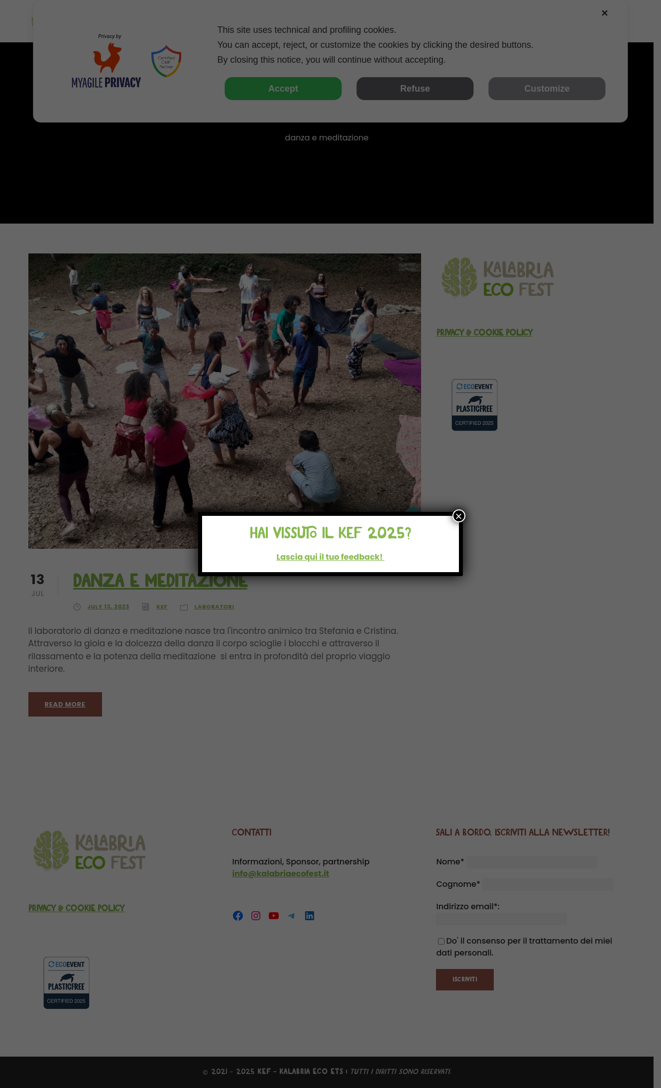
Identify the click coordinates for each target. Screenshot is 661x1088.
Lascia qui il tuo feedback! (331, 557)
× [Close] (458, 515)
